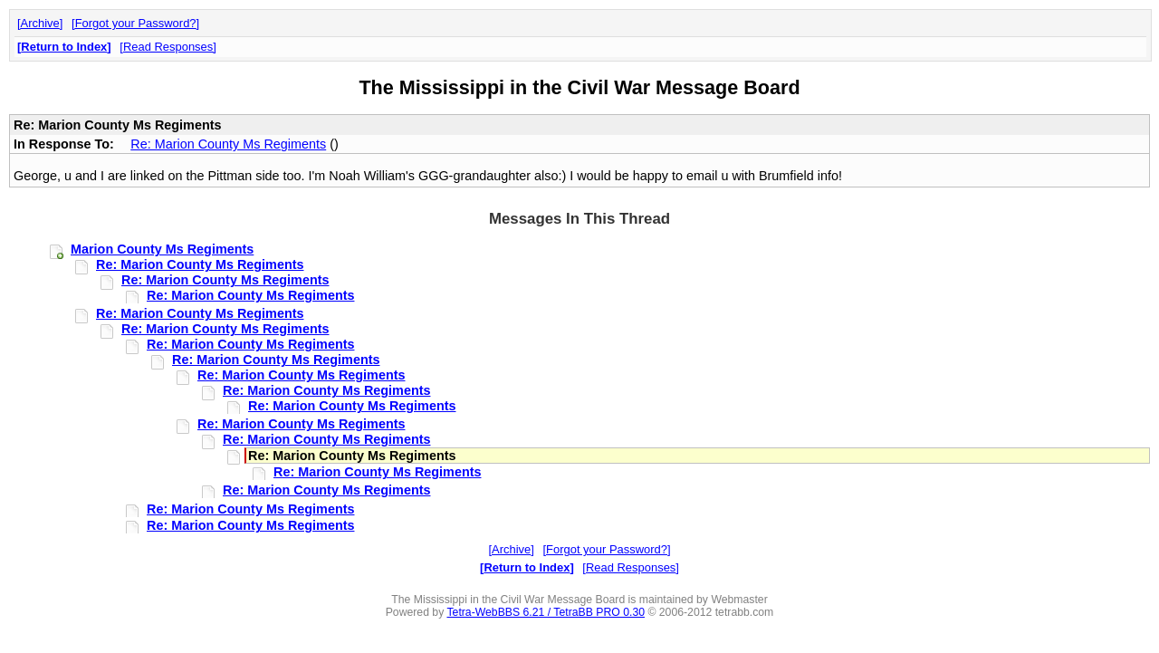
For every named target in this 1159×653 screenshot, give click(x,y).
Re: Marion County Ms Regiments (228, 144)
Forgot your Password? (135, 23)
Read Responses (168, 46)
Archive (40, 23)
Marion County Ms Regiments (162, 249)
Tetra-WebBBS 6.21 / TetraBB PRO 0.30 (545, 612)
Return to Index (64, 46)
